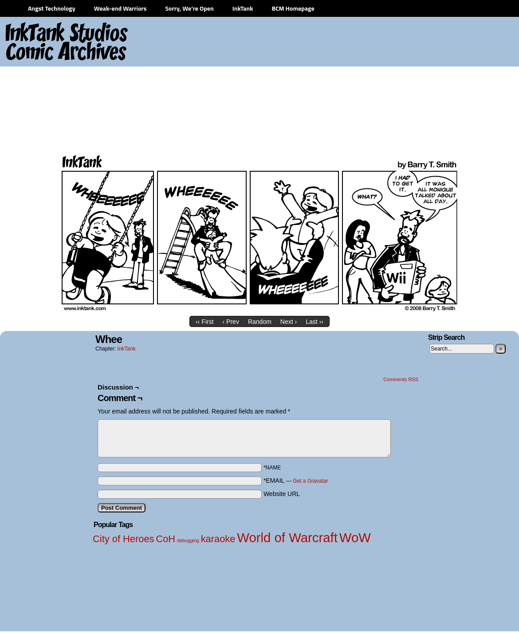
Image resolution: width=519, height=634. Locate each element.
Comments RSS (400, 379)
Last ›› (314, 321)
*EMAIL (295, 480)
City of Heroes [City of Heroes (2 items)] (123, 538)
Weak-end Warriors (120, 8)
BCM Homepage (292, 8)
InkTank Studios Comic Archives (40, 42)
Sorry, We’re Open (189, 8)
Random (259, 321)
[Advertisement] (424, 84)
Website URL (281, 493)
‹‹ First (204, 321)
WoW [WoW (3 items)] (355, 537)
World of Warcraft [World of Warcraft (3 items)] (287, 537)
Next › (288, 321)
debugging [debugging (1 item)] (188, 540)
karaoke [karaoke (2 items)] (218, 538)
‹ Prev (231, 321)
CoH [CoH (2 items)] (165, 538)
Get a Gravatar (310, 481)
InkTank (242, 8)
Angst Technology (51, 8)
